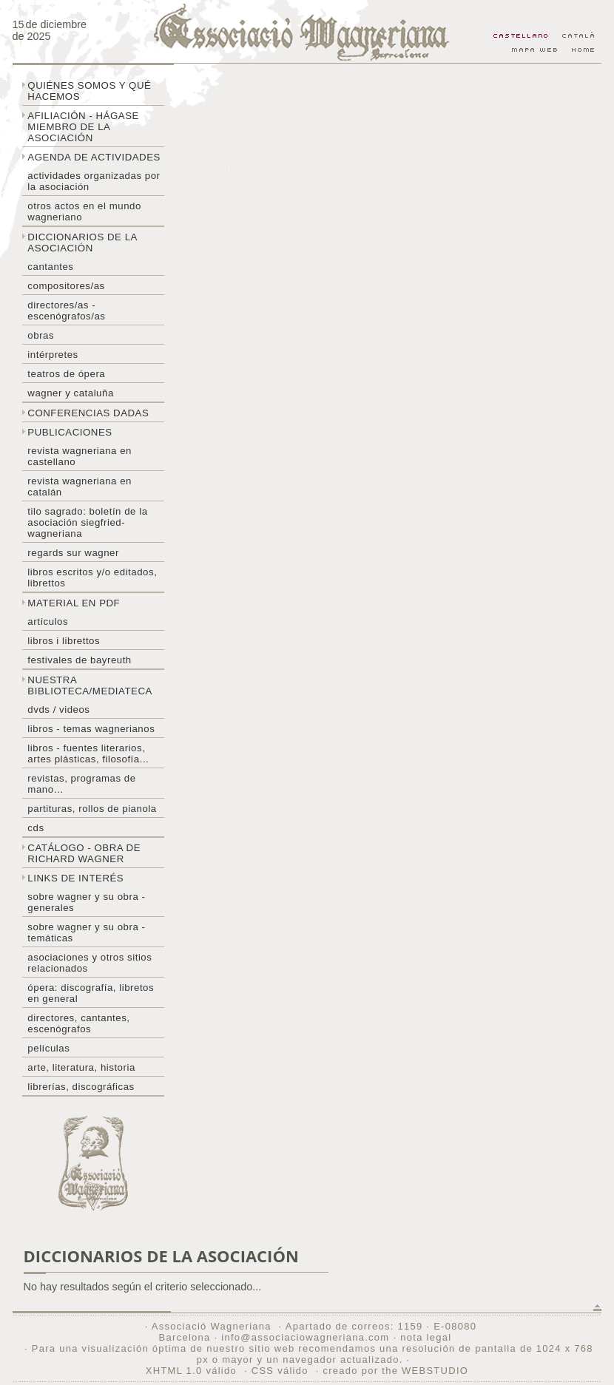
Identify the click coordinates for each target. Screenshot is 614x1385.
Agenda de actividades (94, 157)
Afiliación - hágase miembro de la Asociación (83, 126)
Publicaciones (69, 432)
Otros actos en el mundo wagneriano (84, 211)
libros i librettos (63, 640)
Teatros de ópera (66, 373)
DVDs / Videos (58, 709)
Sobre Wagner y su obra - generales (86, 902)
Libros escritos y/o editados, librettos (92, 577)
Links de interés (75, 878)
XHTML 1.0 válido (191, 1370)
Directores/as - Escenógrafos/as (66, 310)
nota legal (425, 1337)
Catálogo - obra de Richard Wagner (84, 853)
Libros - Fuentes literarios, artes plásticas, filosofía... (88, 753)
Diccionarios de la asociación (82, 242)
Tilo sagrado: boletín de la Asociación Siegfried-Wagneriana (87, 522)
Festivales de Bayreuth (79, 660)
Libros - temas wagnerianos (91, 728)
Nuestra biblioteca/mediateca (89, 685)
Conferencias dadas (88, 413)
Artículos (47, 621)
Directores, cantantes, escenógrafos (78, 1023)
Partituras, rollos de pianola (91, 808)
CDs (35, 827)
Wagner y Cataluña (70, 393)
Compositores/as (65, 285)
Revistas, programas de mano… (81, 784)
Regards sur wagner (73, 552)
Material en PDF (73, 603)
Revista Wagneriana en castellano (79, 456)
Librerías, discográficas (80, 1086)
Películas (48, 1048)
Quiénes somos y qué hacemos (89, 91)
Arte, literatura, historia (81, 1067)
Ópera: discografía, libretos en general (90, 993)
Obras (40, 335)
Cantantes (50, 266)
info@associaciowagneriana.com (305, 1337)
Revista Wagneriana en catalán (79, 486)
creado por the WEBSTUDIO (395, 1370)
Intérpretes (52, 354)
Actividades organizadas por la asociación (93, 181)
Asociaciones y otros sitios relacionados (89, 963)
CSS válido (280, 1370)
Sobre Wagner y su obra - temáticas (86, 932)
